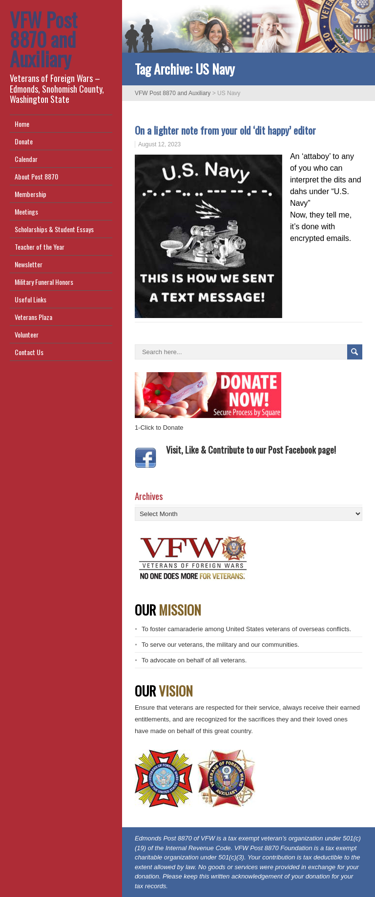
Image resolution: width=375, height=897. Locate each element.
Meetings (26, 211)
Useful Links (30, 299)
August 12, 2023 (159, 144)
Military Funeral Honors (44, 282)
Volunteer (27, 334)
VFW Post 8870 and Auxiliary (43, 39)
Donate (24, 141)
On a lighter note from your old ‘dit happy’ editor (225, 130)
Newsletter (28, 264)
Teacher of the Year (39, 246)
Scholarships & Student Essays (54, 229)
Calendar (26, 159)
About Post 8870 (36, 176)
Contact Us (29, 352)
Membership (30, 194)
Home (22, 124)
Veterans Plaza (33, 317)
